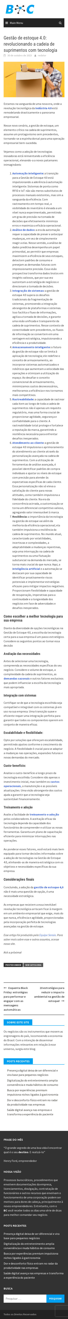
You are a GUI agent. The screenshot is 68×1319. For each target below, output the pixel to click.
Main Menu (16, 23)
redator (42, 55)
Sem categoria (33, 965)
